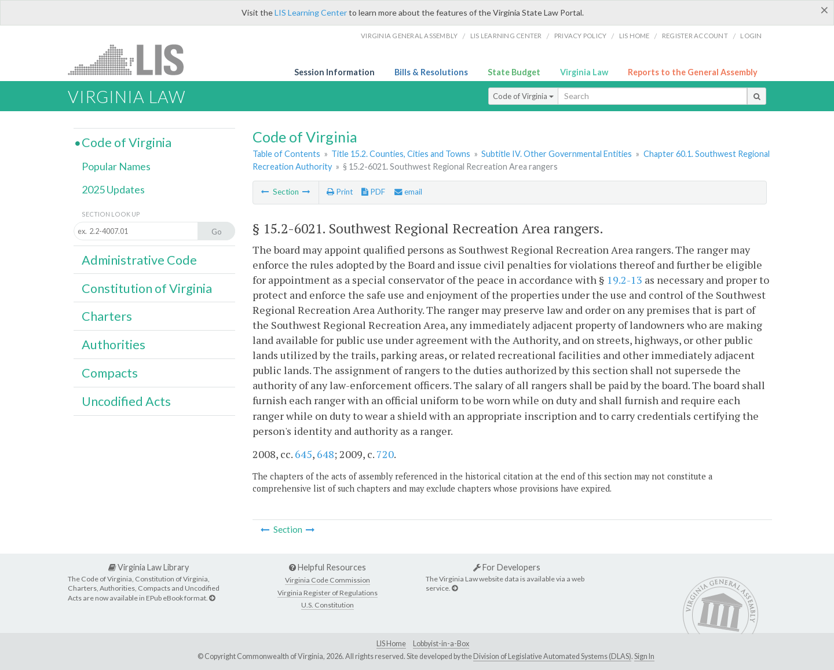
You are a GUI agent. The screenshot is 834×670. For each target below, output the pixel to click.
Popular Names (116, 166)
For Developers (506, 567)
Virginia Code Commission (327, 580)
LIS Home (391, 643)
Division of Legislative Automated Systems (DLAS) (552, 656)
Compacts (110, 372)
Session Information (334, 72)
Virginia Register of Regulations (327, 592)
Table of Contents (286, 154)
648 (325, 454)
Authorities (113, 344)
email (408, 191)
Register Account (695, 35)
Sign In (644, 656)
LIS (132, 59)
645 (303, 454)
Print (340, 191)
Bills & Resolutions (431, 72)
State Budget (514, 72)
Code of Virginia (523, 96)
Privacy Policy (580, 35)
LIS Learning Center (311, 12)
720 (385, 454)
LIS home (634, 35)
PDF (373, 191)
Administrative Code (139, 260)
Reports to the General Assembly (693, 72)
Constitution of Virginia (147, 288)
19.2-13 (624, 280)
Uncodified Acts (126, 401)
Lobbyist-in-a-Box (441, 643)
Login (751, 35)
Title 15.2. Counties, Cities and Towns (400, 154)
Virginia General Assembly (409, 35)
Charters (107, 316)
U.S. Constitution (327, 605)
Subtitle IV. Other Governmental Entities (556, 154)
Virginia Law (584, 72)
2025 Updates (113, 189)
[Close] (824, 9)
